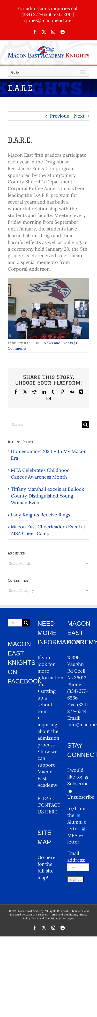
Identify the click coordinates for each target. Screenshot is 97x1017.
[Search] (85, 424)
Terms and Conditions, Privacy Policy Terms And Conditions (55, 916)
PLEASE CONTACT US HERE (49, 805)
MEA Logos (67, 918)
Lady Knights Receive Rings (40, 515)
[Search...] (45, 424)
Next (79, 116)
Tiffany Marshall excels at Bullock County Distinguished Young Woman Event (47, 496)
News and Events (58, 343)
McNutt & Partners (37, 914)
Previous (59, 116)
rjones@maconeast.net (48, 20)
